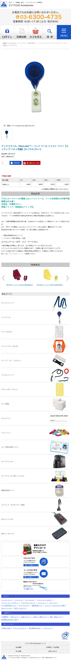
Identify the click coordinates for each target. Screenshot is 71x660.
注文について (14, 617)
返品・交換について (56, 617)
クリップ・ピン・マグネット (10, 603)
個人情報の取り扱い (35, 628)
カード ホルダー (30, 600)
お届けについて (25, 617)
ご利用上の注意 (6, 628)
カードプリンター (23, 605)
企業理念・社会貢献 (52, 647)
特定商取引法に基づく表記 (9, 619)
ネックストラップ (6, 600)
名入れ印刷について (16, 254)
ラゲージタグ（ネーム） (28, 603)
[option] (20, 277)
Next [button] (67, 278)
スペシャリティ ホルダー (44, 600)
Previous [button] (3, 278)
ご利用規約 (4, 617)
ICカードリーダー (6, 608)
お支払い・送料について (40, 617)
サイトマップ (47, 628)
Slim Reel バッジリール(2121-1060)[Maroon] (19, 285)
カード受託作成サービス (8, 605)
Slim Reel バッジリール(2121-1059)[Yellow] (50, 285)
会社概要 (18, 647)
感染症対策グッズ (37, 605)
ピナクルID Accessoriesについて (35, 643)
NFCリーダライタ (19, 608)
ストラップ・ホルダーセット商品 (55, 605)
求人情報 (18, 651)
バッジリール (12, 43)
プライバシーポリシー (19, 628)
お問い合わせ (52, 651)
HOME (5, 43)
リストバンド (53, 603)
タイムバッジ (42, 603)
